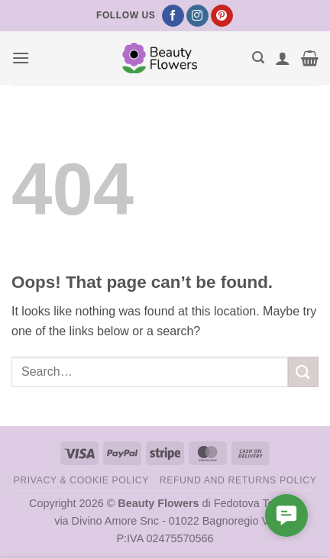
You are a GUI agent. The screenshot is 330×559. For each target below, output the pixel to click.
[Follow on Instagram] (197, 16)
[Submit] (303, 371)
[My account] (282, 58)
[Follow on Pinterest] (222, 16)
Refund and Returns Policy (238, 480)
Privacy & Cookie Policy (81, 480)
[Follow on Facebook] (173, 16)
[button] (20, 57)
